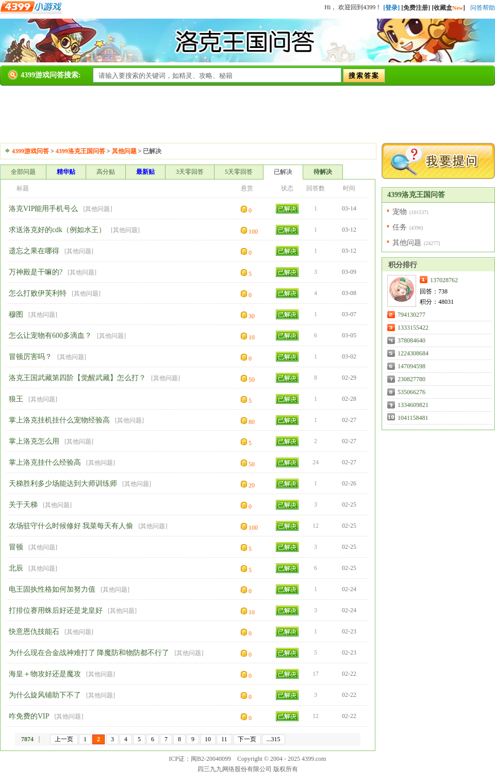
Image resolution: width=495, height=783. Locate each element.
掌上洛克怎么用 (34, 441)
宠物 (399, 212)
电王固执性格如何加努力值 (52, 589)
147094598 (411, 366)
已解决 (283, 171)
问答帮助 (482, 7)
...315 (273, 739)
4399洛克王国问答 (80, 151)
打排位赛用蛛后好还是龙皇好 (56, 610)
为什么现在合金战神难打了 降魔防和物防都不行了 (89, 653)
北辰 (16, 568)
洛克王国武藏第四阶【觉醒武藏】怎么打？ (77, 378)
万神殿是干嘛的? (35, 272)
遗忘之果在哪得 (34, 251)
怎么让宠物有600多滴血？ (50, 335)
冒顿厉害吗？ (30, 357)
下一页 (247, 739)
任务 (399, 227)
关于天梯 (23, 505)
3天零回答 (190, 171)
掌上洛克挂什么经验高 (45, 462)
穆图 (16, 314)
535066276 (411, 392)
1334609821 (413, 405)
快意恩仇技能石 (34, 631)
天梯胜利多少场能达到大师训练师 (63, 483)
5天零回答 (239, 171)
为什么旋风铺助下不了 (45, 695)
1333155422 (413, 327)
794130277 (411, 314)
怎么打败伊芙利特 (38, 293)
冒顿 (16, 547)
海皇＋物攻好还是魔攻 (45, 674)
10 (208, 739)
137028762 (444, 280)
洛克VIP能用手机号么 (43, 209)
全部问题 (23, 171)
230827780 (411, 379)
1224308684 (413, 353)
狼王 (16, 399)
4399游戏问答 (30, 151)
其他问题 (124, 151)
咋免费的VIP (29, 716)
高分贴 (105, 171)
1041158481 (413, 417)
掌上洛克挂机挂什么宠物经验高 (59, 420)
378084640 (411, 340)
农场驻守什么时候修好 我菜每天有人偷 (71, 526)
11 (224, 739)
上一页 (64, 739)
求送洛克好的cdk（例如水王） (57, 230)
